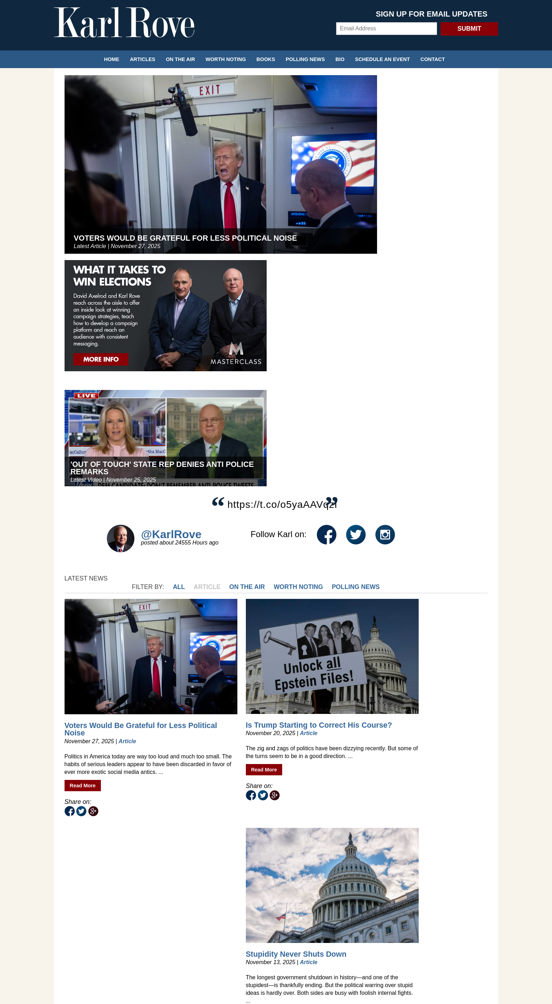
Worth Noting (226, 59)
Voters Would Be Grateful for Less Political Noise (110, 426)
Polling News (305, 59)
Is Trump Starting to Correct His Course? (206, 426)
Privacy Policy (276, 946)
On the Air (180, 59)
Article (315, 334)
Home (111, 59)
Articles (142, 59)
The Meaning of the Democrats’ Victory (416, 426)
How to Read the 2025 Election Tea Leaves (209, 654)
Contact (432, 59)
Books (265, 59)
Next (480, 820)
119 (313, 820)
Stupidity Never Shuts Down (315, 426)
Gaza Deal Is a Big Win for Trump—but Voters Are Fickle (322, 656)
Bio (340, 59)
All (287, 334)
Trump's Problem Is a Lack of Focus (429, 654)
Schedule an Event (382, 59)
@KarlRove (171, 290)
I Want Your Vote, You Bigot (103, 654)
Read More (83, 497)
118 (302, 820)
